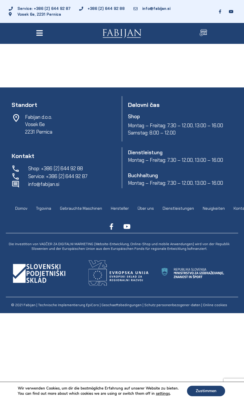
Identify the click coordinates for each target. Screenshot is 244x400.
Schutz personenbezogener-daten (172, 305)
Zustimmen (206, 391)
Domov (21, 208)
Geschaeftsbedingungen (122, 305)
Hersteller (120, 208)
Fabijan (29, 305)
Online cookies (214, 305)
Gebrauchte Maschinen (81, 208)
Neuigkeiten (214, 208)
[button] (41, 33)
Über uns (146, 208)
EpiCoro (92, 305)
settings (163, 393)
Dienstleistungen (178, 208)
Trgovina (43, 208)
